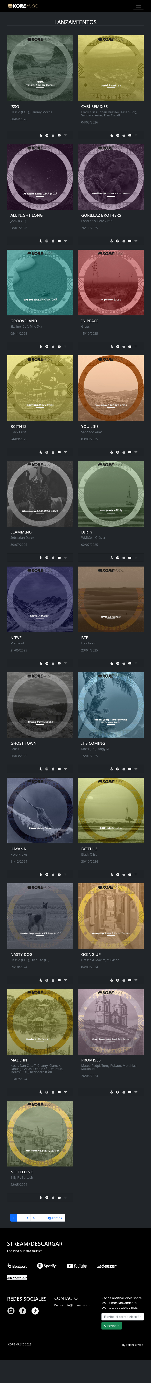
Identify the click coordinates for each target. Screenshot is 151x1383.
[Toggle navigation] (138, 6)
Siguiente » (54, 1218)
